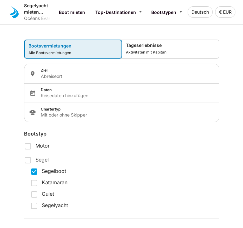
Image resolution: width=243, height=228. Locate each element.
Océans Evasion (40, 18)
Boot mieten (72, 12)
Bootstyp (35, 133)
